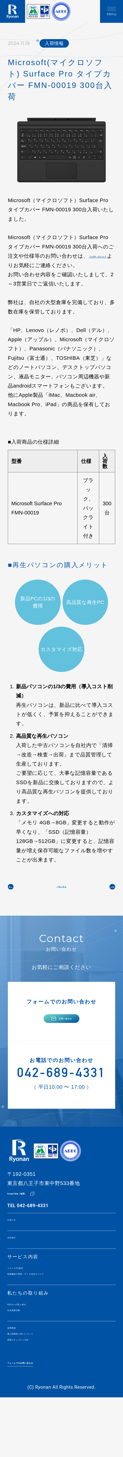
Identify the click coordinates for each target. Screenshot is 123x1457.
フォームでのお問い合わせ (38, 1418)
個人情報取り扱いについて (38, 1385)
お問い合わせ (65, 1040)
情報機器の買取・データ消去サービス (51, 1314)
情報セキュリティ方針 (33, 1393)
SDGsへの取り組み (30, 1347)
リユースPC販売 (26, 1306)
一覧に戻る (61, 899)
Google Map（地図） (30, 1225)
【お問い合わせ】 (29, 265)
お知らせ (17, 1252)
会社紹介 (17, 1273)
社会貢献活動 (22, 1356)
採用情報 (17, 1376)
